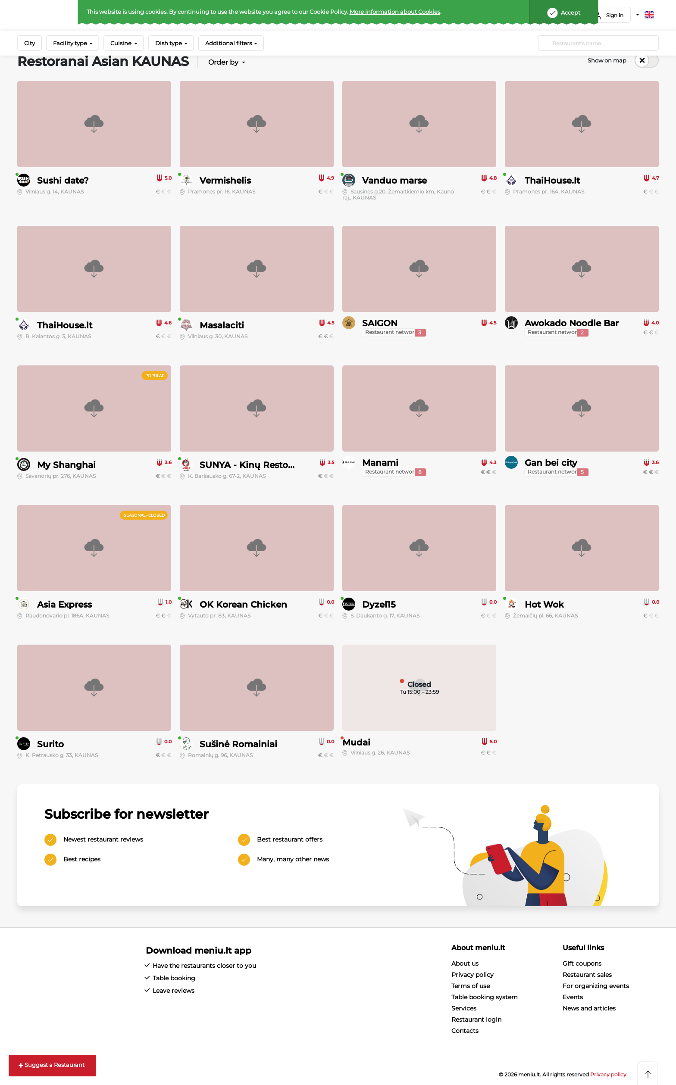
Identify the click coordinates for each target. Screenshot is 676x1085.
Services (463, 1008)
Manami (380, 463)
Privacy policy (472, 975)
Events (573, 997)
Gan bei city (551, 463)
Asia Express (64, 604)
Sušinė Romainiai (238, 744)
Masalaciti (222, 325)
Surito (50, 744)
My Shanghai (66, 465)
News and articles (589, 1008)
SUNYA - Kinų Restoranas (256, 465)
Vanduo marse (394, 180)
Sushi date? (63, 180)
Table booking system (484, 997)
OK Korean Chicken (243, 604)
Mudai (356, 742)
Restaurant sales (587, 975)
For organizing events (596, 986)
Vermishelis (225, 180)
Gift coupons (582, 963)
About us (465, 963)
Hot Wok (544, 604)
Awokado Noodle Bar (572, 323)
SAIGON (379, 323)
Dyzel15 (379, 604)
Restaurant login (476, 1019)
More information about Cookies (395, 11)
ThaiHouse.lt (552, 180)
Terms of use (470, 986)
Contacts (465, 1031)
